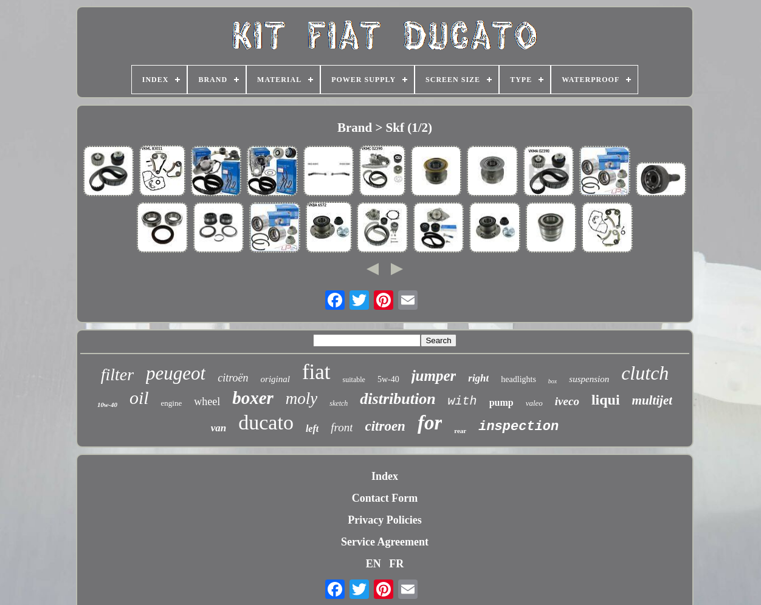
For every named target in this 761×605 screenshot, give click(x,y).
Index (384, 476)
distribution (397, 399)
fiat (316, 372)
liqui (605, 400)
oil (139, 398)
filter (117, 374)
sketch (338, 403)
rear (460, 430)
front (342, 427)
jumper (433, 375)
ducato (266, 422)
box (552, 381)
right (478, 378)
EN (373, 564)
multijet (652, 400)
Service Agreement (385, 542)
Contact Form (385, 498)
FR (396, 564)
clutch (645, 373)
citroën (233, 378)
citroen (385, 426)
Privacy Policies (384, 520)
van (219, 428)
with (462, 401)
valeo (534, 403)
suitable (354, 379)
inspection (518, 426)
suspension (589, 379)
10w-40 (107, 404)
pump (501, 402)
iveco (567, 401)
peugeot (175, 373)
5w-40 (388, 379)
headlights (518, 379)
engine (171, 403)
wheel (207, 401)
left (312, 428)
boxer (253, 398)
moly (301, 398)
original (275, 379)
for (430, 423)
